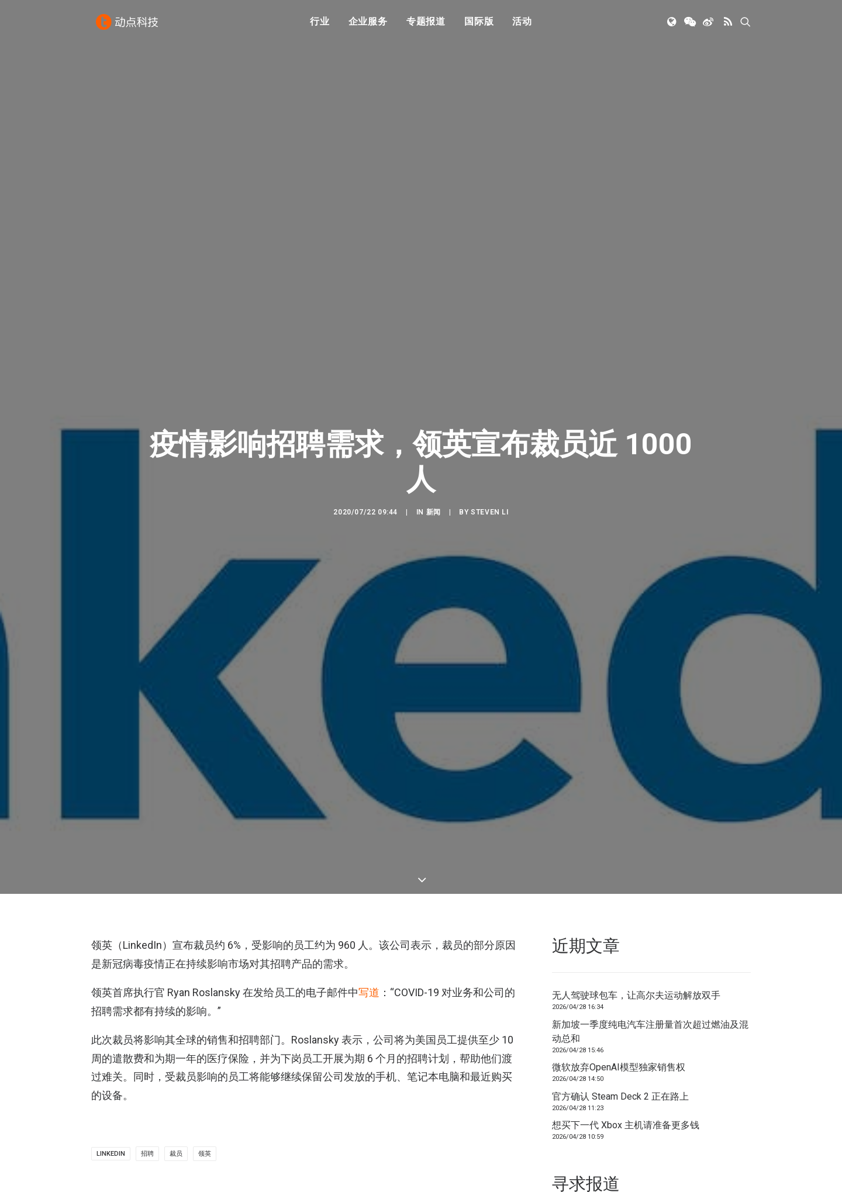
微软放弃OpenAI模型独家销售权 (618, 972)
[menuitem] (320, 25)
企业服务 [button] (368, 24)
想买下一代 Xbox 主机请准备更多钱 (625, 1030)
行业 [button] (320, 24)
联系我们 (711, 1136)
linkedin (110, 1059)
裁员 (176, 1059)
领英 (204, 1059)
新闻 (433, 465)
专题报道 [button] (426, 24)
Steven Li (489, 465)
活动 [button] (522, 24)
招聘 (147, 1059)
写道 (368, 898)
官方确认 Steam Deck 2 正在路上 (620, 1001)
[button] (672, 25)
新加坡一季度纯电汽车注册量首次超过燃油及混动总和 (650, 936)
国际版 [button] (479, 24)
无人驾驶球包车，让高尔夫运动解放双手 (636, 900)
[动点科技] (128, 25)
